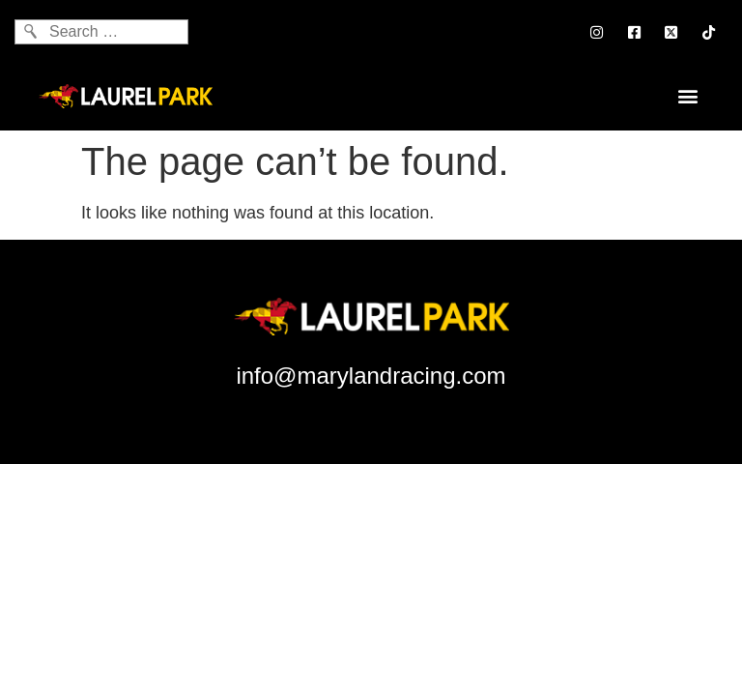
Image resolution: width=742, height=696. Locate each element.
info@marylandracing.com (370, 375)
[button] (687, 95)
